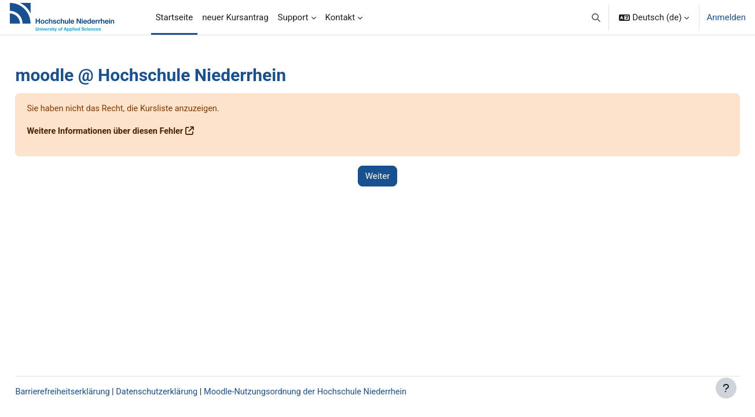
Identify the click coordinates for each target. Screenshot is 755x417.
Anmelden (726, 17)
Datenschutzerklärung (187, 392)
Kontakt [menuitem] (340, 17)
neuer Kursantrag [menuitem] (235, 17)
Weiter (377, 176)
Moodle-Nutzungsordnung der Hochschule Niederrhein (341, 392)
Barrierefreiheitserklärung (90, 392)
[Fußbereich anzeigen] (726, 388)
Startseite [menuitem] (174, 17)
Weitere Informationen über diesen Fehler (133, 131)
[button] (596, 17)
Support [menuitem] (293, 17)
